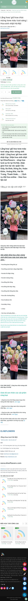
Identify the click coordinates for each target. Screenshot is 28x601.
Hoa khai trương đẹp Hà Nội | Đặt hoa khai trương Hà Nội (14, 133)
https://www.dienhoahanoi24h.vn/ (13, 581)
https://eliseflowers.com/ (11, 456)
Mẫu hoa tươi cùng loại (10, 523)
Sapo (17, 599)
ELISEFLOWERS (8, 431)
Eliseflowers (3, 468)
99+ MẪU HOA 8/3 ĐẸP (7, 476)
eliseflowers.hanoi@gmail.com (11, 454)
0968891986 (16, 98)
